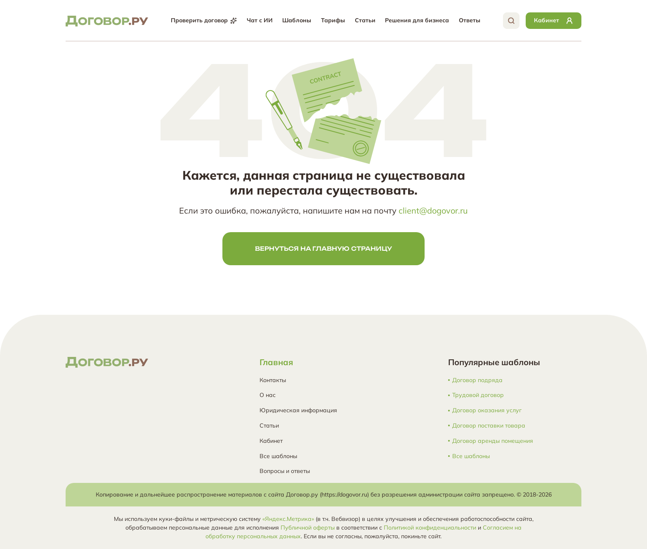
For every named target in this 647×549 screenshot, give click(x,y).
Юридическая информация (298, 410)
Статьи (365, 20)
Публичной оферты (308, 527)
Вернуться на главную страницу (323, 248)
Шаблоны (296, 20)
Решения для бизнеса (417, 20)
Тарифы (333, 20)
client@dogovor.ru (433, 210)
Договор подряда (477, 380)
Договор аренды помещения (492, 440)
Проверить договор (204, 20)
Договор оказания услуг (487, 410)
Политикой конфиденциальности (430, 527)
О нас (268, 395)
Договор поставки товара (488, 425)
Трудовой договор (478, 395)
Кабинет (271, 440)
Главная (276, 362)
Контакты (273, 380)
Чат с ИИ (260, 20)
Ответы (469, 20)
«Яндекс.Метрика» (288, 519)
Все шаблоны (278, 456)
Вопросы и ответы (285, 471)
